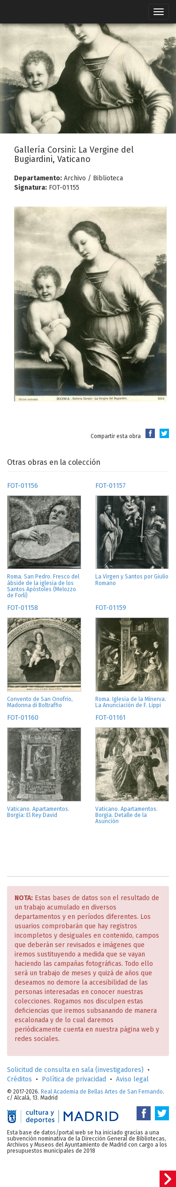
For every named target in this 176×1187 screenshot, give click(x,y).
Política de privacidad (74, 1079)
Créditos (19, 1079)
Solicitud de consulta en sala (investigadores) (75, 1070)
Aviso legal (132, 1079)
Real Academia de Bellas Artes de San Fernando (102, 1091)
